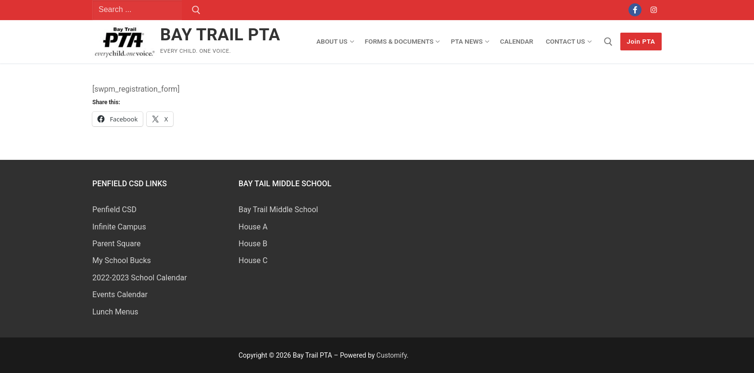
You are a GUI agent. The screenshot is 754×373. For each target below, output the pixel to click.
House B (253, 243)
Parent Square (116, 243)
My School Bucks (121, 260)
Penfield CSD (114, 209)
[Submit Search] (196, 10)
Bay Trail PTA (220, 35)
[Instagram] (654, 10)
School (306, 209)
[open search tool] (608, 41)
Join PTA (641, 41)
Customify (392, 355)
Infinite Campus (119, 226)
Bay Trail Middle (267, 209)
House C (253, 260)
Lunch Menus (115, 311)
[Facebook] (635, 10)
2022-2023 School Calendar (139, 277)
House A (253, 226)
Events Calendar (120, 294)
